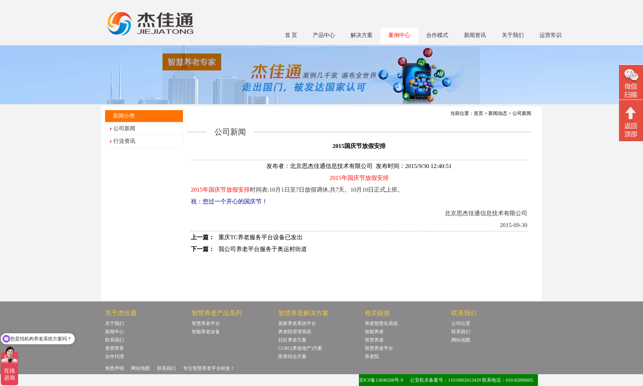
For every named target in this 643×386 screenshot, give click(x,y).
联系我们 (114, 340)
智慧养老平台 (206, 323)
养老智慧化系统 (381, 323)
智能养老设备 (206, 331)
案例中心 (399, 35)
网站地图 (460, 340)
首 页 (291, 35)
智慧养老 (374, 340)
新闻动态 (497, 113)
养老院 (372, 356)
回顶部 (631, 121)
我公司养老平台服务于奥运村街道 (262, 249)
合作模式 (437, 35)
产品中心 (324, 35)
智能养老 (374, 331)
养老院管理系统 (294, 331)
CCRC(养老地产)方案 (300, 348)
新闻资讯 (475, 35)
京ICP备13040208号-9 (381, 380)
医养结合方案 (292, 356)
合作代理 (114, 356)
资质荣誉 (114, 348)
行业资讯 (124, 141)
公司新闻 (124, 128)
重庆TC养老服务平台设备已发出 (260, 237)
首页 (478, 113)
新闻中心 (114, 331)
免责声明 (114, 368)
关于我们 (513, 35)
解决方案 (362, 35)
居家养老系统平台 (297, 323)
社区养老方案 (292, 340)
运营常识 (551, 35)
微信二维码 (631, 83)
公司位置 (460, 323)
